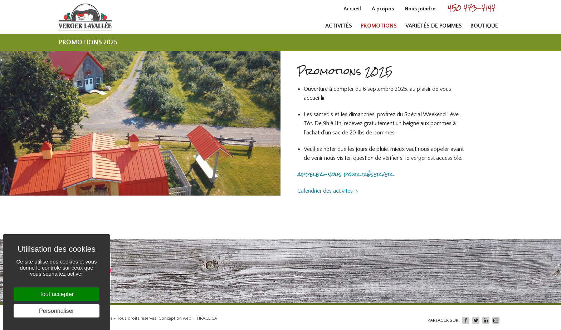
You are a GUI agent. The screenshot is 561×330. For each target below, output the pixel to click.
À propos (383, 9)
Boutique (484, 26)
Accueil (352, 9)
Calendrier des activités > (327, 191)
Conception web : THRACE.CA (187, 318)
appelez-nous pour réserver (345, 174)
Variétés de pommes (433, 26)
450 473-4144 (471, 8)
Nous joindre (420, 9)
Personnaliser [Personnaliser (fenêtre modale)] (56, 311)
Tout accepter (56, 294)
